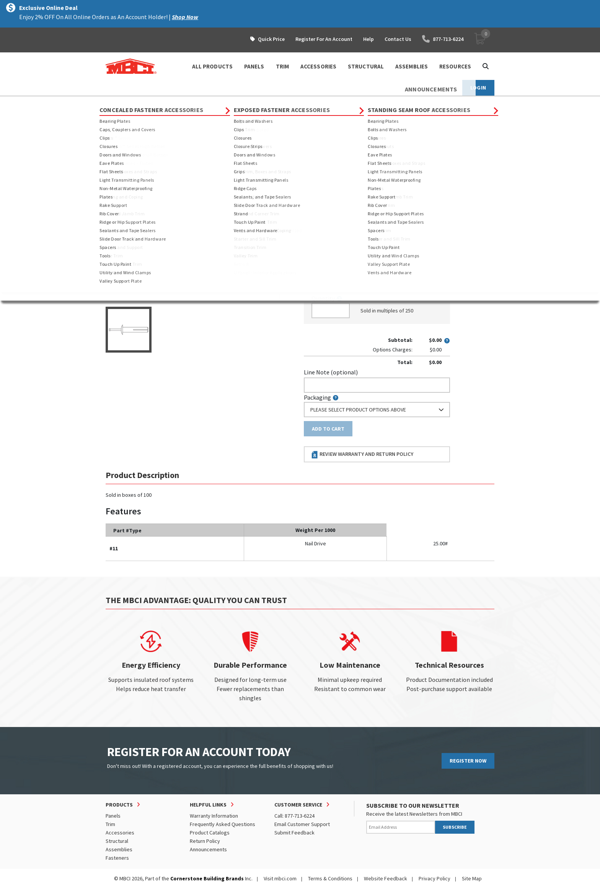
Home (112, 103)
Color (311, 168)
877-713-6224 (442, 39)
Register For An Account (323, 39)
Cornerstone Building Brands (207, 878)
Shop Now (185, 17)
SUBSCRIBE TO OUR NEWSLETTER (412, 805)
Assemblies (119, 849)
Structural (117, 841)
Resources (455, 66)
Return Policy (205, 841)
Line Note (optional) (331, 372)
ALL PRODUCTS (212, 66)
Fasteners (172, 103)
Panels (113, 815)
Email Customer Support (302, 824)
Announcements (208, 849)
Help (368, 39)
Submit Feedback (294, 832)
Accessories (120, 832)
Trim (110, 824)
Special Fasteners (215, 103)
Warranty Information (214, 815)
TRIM (282, 66)
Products (138, 103)
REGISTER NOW (468, 760)
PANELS (254, 66)
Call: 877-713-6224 (294, 815)
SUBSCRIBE (455, 827)
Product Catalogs (210, 832)
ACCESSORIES (318, 66)
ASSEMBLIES (411, 66)
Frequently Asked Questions (222, 824)
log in (348, 276)
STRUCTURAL (366, 66)
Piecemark (322, 244)
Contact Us (398, 39)
